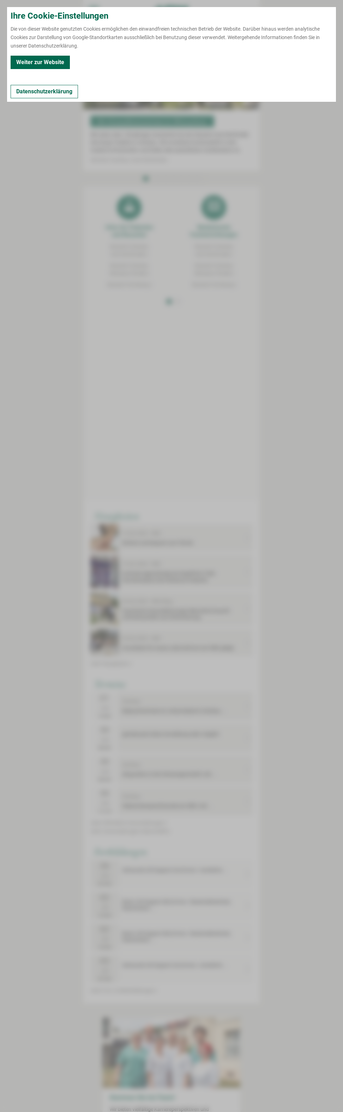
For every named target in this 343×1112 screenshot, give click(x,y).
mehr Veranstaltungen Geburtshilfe (130, 831)
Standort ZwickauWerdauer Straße (129, 269)
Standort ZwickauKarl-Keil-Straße (129, 250)
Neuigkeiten (116, 515)
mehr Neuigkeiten (111, 663)
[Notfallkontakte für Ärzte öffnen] (228, 10)
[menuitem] (93, 10)
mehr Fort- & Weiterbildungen (123, 990)
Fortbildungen (120, 851)
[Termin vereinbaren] (112, 33)
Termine (110, 683)
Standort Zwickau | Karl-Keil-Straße (129, 160)
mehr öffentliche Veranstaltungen (128, 823)
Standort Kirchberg (129, 284)
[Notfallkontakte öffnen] (249, 10)
